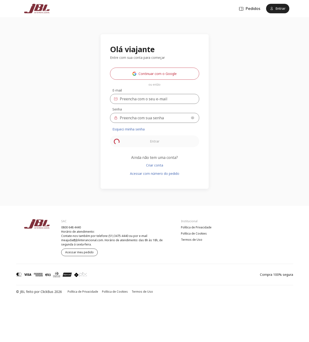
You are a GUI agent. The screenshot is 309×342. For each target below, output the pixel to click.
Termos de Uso (191, 240)
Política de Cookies (194, 233)
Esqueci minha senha (128, 129)
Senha (117, 109)
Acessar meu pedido (79, 252)
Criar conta (154, 165)
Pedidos (249, 8)
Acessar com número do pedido (154, 173)
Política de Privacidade (196, 227)
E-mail (117, 90)
